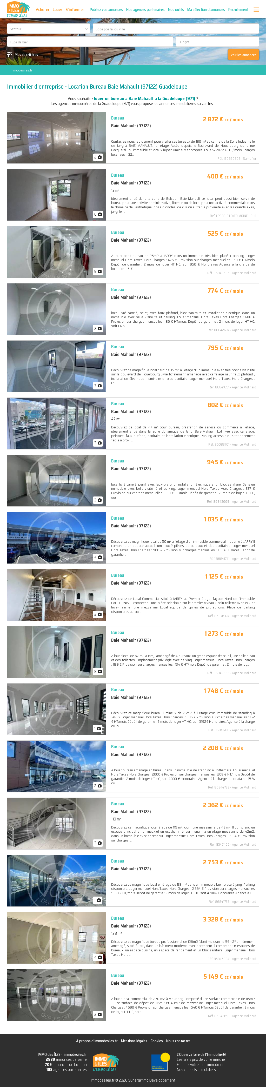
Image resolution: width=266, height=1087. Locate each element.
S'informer (74, 9)
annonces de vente (66, 1059)
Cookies (157, 1041)
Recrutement (238, 9)
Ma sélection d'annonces (206, 9)
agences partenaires (66, 1069)
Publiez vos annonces (106, 9)
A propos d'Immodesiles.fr (97, 1041)
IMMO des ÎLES (18, 9)
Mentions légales (134, 1041)
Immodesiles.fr (21, 70)
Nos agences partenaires (145, 9)
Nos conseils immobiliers (196, 1069)
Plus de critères (26, 54)
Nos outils (176, 9)
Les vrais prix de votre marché (201, 1059)
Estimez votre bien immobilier (200, 1065)
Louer (57, 9)
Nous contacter (178, 1041)
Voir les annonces (243, 55)
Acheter (42, 9)
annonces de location (66, 1065)
